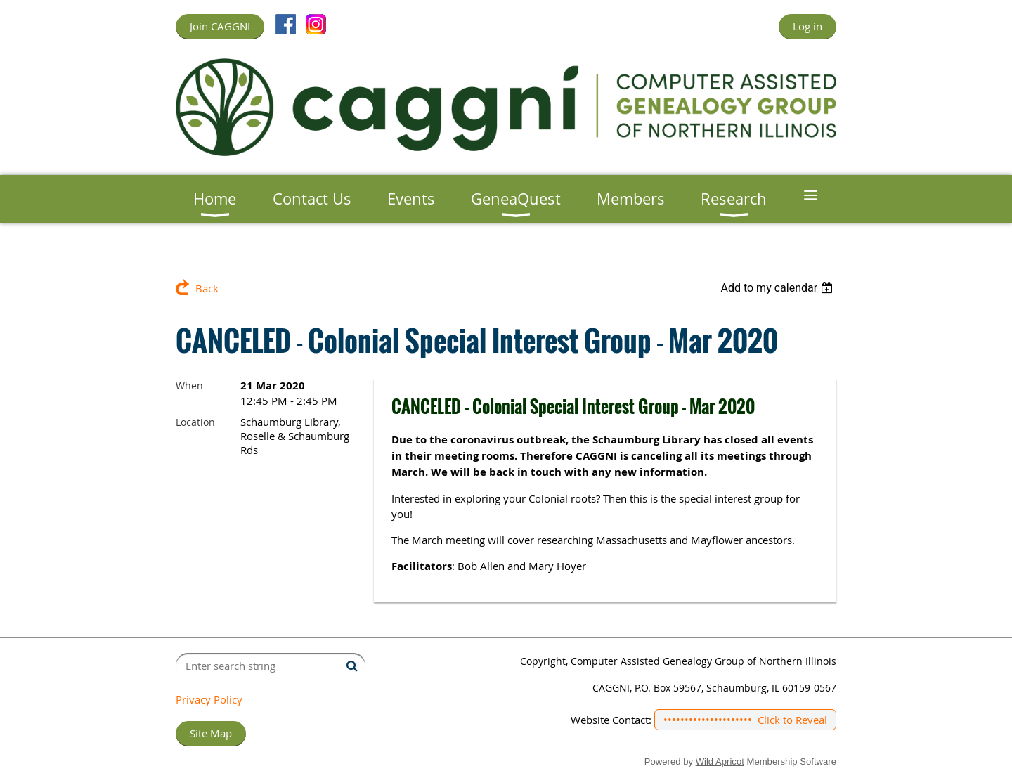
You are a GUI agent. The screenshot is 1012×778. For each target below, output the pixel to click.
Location (195, 422)
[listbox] (778, 288)
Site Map (211, 733)
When (189, 385)
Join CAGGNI (220, 26)
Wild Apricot (720, 761)
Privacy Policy (209, 699)
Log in (807, 26)
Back (207, 288)
